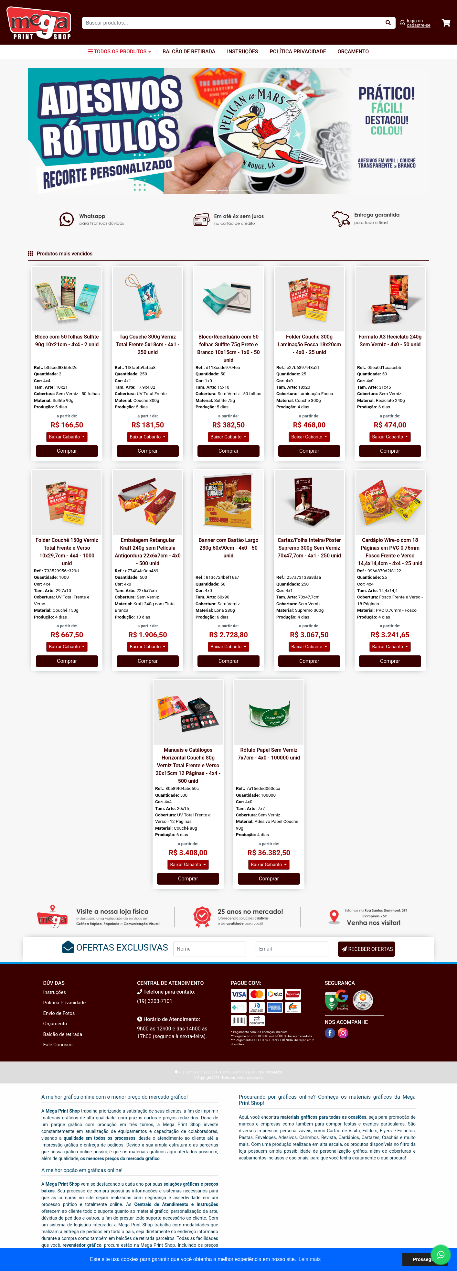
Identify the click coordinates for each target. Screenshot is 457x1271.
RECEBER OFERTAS (370, 949)
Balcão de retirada (62, 1034)
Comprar (67, 451)
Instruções (242, 51)
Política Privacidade (298, 51)
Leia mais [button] (310, 1259)
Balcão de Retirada (189, 51)
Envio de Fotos (59, 1013)
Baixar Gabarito (65, 436)
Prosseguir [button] (425, 1259)
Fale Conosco (58, 1045)
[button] (58, 131)
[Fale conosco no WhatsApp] (441, 1255)
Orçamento (353, 51)
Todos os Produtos (119, 51)
